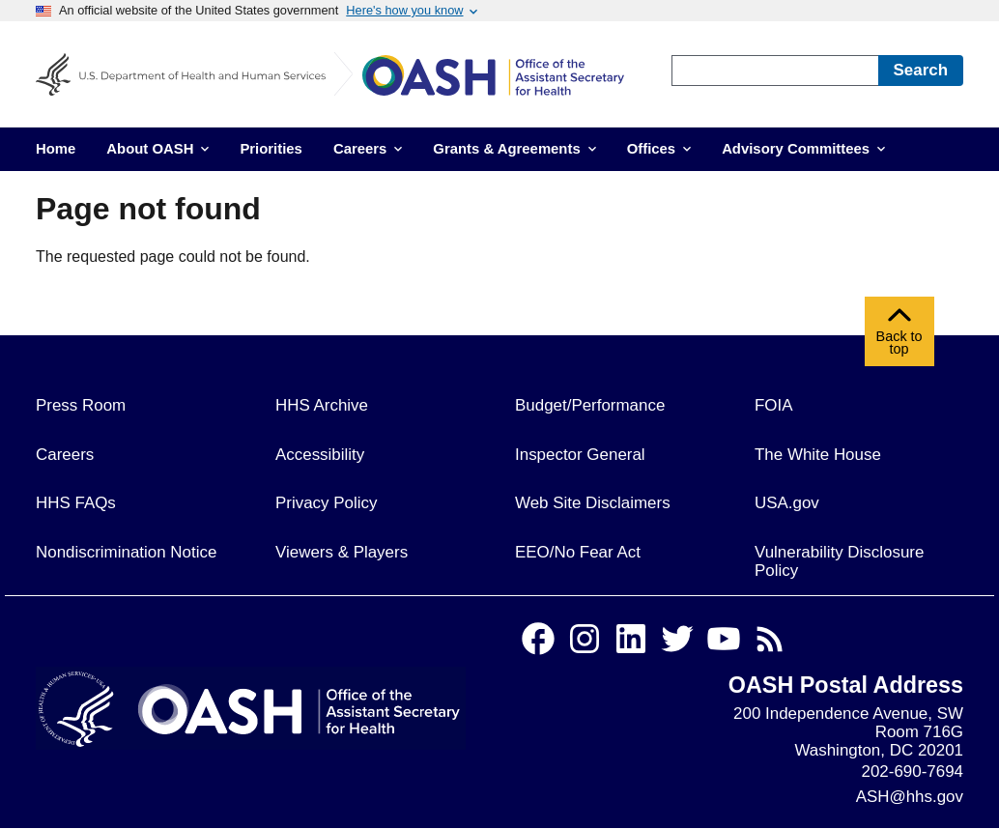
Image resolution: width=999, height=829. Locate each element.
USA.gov (787, 503)
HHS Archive (321, 405)
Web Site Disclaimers (593, 503)
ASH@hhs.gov (909, 796)
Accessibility (319, 454)
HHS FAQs (76, 503)
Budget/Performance (590, 405)
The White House (818, 454)
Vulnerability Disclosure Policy (839, 561)
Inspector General (580, 454)
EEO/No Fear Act (578, 552)
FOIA (774, 405)
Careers (65, 454)
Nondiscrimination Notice (126, 552)
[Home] (507, 78)
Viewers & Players (341, 552)
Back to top (899, 336)
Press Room (81, 405)
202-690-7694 (912, 771)
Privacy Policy (326, 503)
